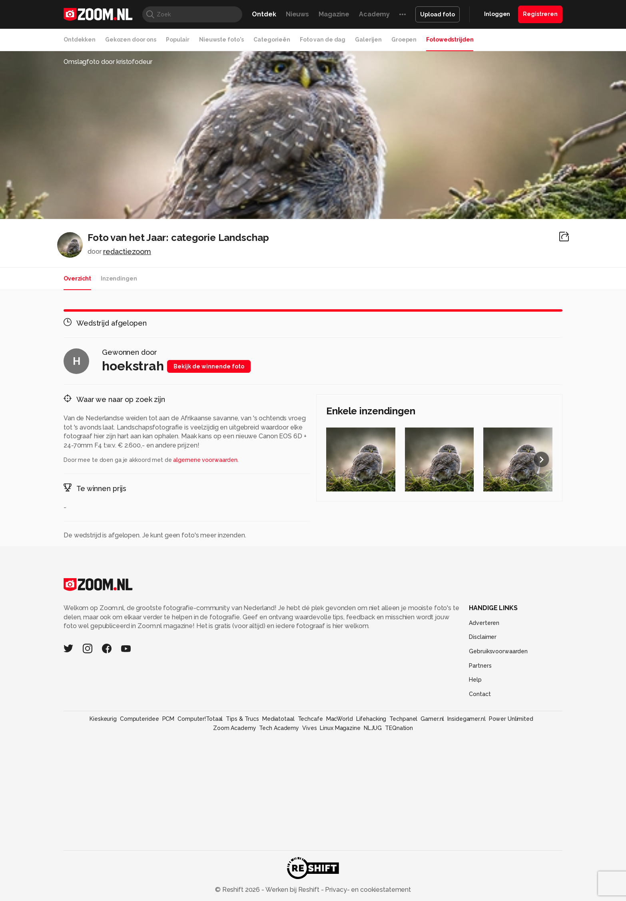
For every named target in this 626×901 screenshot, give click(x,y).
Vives (309, 728)
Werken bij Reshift (292, 889)
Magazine (334, 14)
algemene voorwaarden (205, 460)
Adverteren (484, 623)
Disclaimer (482, 637)
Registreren (540, 14)
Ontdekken (80, 39)
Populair (177, 39)
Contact (479, 694)
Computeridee (139, 719)
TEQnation (399, 728)
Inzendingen (119, 278)
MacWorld (339, 719)
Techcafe (310, 719)
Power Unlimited (511, 719)
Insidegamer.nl (466, 719)
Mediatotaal (278, 719)
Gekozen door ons (130, 39)
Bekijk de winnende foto (208, 366)
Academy (374, 14)
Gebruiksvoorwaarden (498, 651)
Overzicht (77, 278)
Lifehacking (371, 719)
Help (475, 679)
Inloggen (497, 14)
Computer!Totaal (200, 719)
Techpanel (403, 719)
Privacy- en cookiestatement (367, 889)
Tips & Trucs (242, 719)
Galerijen (368, 39)
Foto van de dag (322, 39)
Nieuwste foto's (221, 39)
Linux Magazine (340, 728)
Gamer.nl (432, 719)
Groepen (404, 39)
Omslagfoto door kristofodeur (108, 62)
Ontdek (264, 14)
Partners (480, 665)
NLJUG (373, 728)
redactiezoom (127, 251)
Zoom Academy (234, 728)
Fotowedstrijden (449, 39)
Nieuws (297, 14)
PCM (168, 719)
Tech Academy (279, 728)
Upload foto (437, 14)
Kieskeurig (103, 719)
